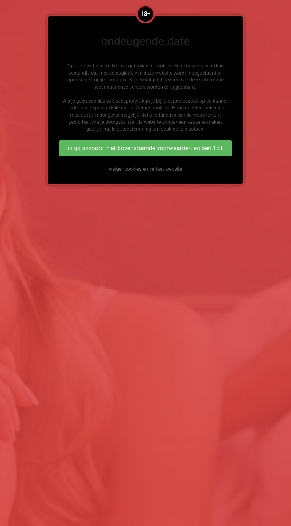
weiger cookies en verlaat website (145, 169)
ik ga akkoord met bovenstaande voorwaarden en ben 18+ (145, 148)
